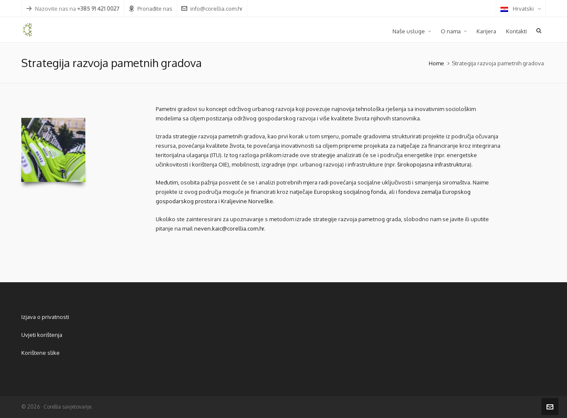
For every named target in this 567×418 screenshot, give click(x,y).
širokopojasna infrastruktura (433, 164)
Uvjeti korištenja (41, 334)
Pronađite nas (150, 8)
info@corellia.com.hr (212, 8)
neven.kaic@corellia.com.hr (229, 228)
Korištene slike (40, 352)
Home (436, 63)
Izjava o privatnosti (45, 316)
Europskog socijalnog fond (348, 191)
